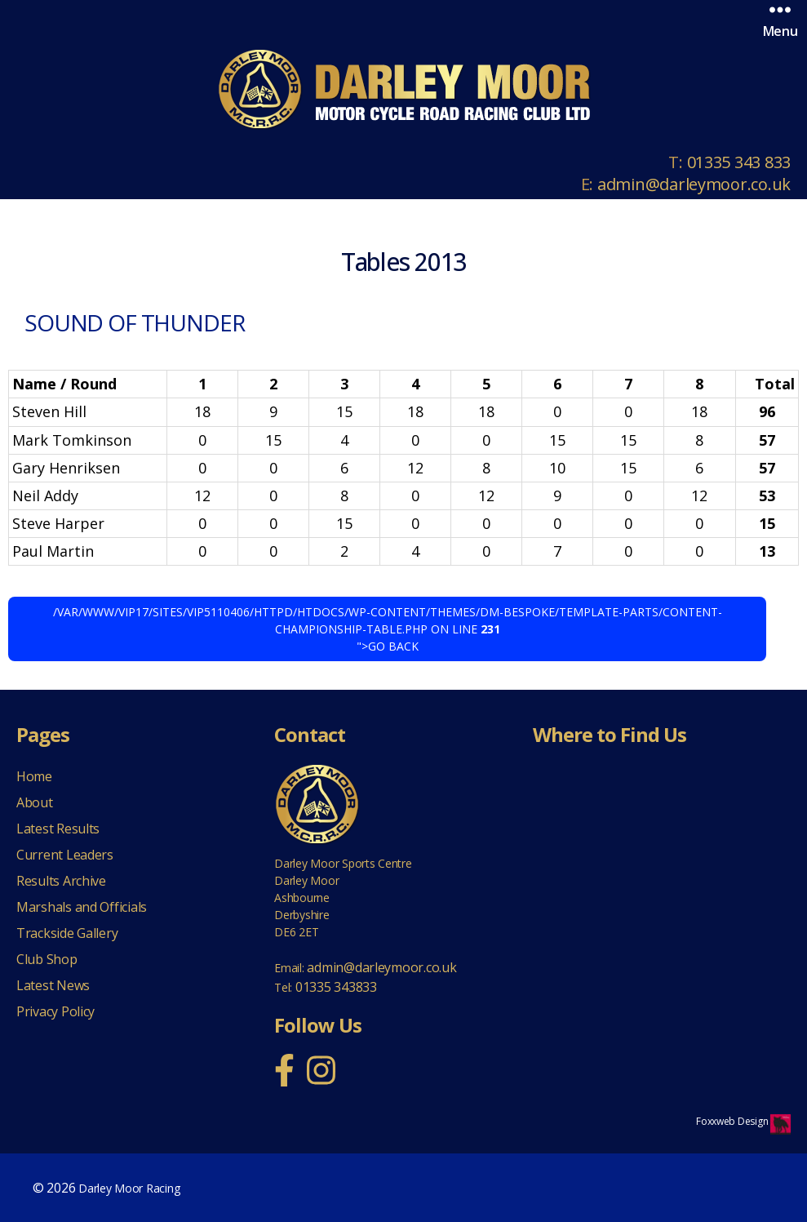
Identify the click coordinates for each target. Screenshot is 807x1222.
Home (34, 776)
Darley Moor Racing (129, 1188)
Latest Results (58, 829)
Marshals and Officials (81, 907)
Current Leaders (64, 855)
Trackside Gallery (67, 933)
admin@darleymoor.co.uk (694, 184)
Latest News (53, 985)
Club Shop (47, 959)
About (34, 802)
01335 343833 (336, 987)
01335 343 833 (739, 162)
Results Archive (61, 881)
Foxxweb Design (733, 1121)
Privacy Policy (55, 1011)
